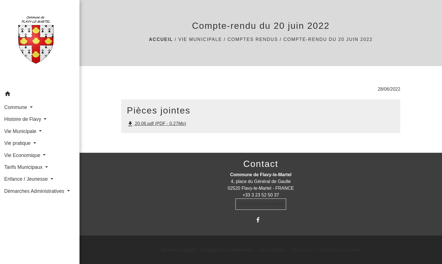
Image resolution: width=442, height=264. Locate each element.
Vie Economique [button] (23, 155)
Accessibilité (271, 250)
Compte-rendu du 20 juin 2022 (328, 39)
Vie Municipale (200, 39)
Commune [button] (16, 107)
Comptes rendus (252, 39)
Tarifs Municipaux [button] (24, 167)
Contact (260, 164)
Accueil (161, 39)
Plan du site (302, 250)
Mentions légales (178, 250)
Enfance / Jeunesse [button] (26, 179)
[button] (39, 94)
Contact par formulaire (260, 204)
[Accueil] (39, 44)
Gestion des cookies (340, 250)
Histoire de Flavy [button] (23, 119)
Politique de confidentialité (227, 250)
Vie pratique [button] (18, 143)
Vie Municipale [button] (21, 131)
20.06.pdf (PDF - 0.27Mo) (156, 124)
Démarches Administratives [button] (35, 191)
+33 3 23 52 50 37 (260, 195)
